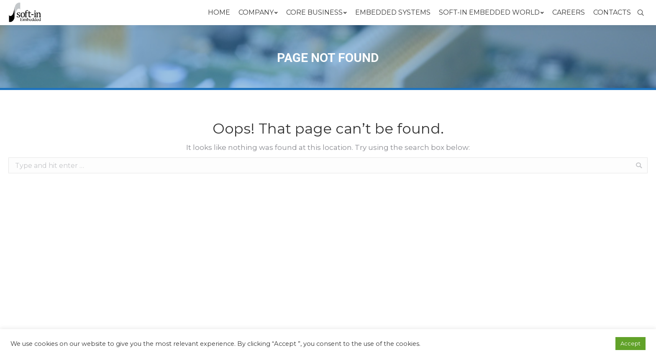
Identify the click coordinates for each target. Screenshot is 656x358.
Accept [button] (630, 343)
